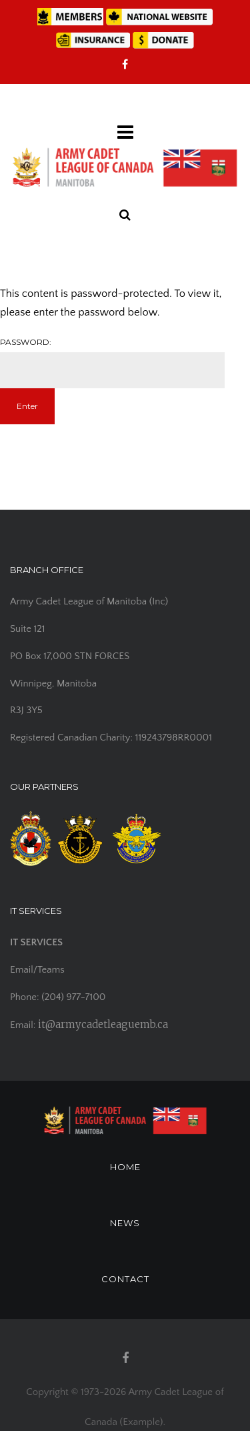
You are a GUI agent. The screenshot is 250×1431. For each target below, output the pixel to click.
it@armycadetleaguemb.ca (103, 1024)
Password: (112, 362)
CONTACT (125, 1279)
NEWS (125, 1223)
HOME (125, 1166)
